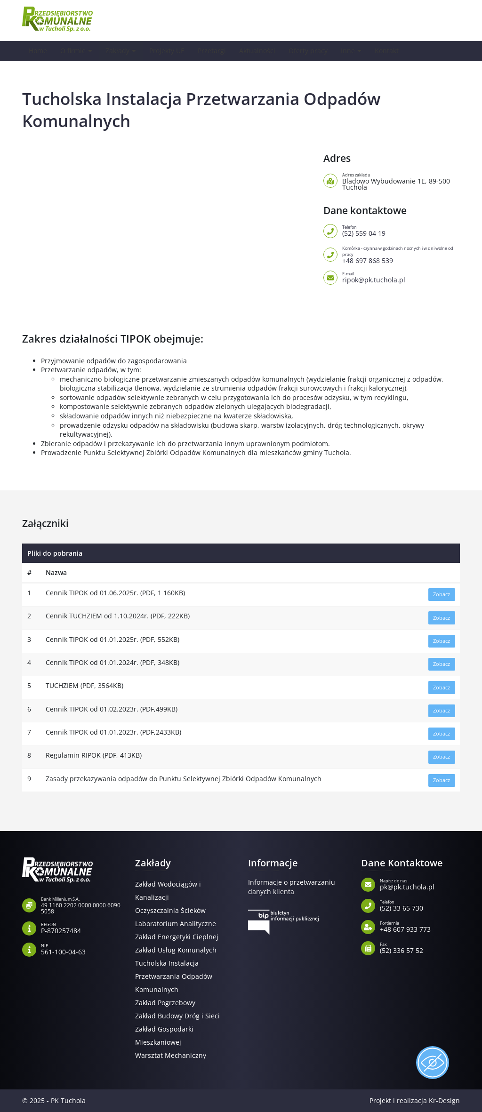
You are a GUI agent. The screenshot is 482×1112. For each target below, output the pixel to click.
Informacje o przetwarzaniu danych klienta (291, 887)
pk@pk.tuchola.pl (420, 884)
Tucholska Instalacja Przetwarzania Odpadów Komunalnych (173, 976)
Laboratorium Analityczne (175, 923)
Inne (356, 50)
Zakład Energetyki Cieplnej (176, 936)
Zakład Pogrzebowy (165, 1002)
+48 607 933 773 (420, 926)
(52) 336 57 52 (420, 947)
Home (38, 50)
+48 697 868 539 (401, 254)
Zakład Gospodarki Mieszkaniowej (164, 1035)
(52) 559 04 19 (401, 230)
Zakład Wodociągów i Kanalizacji (168, 891)
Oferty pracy (316, 50)
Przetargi (217, 50)
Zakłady (119, 50)
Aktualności (263, 50)
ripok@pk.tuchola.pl (401, 277)
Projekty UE (170, 50)
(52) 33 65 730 (420, 905)
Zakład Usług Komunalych (176, 949)
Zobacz (441, 594)
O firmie (74, 50)
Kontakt (396, 50)
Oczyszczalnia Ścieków (170, 910)
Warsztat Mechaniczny (170, 1055)
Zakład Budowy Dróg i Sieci (177, 1015)
